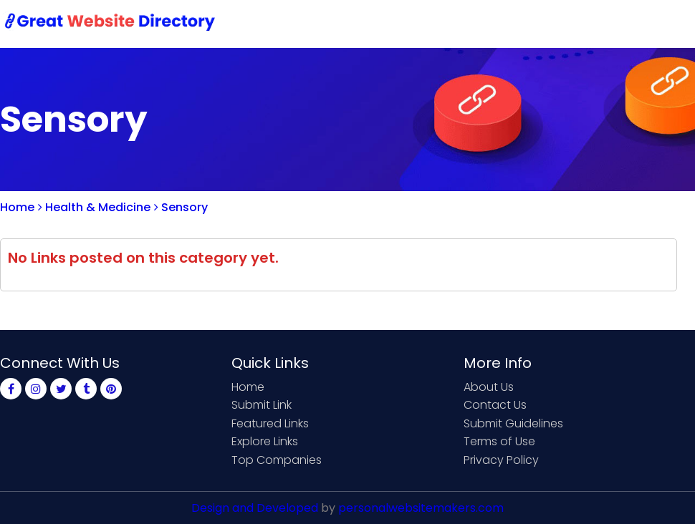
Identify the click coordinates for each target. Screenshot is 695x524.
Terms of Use (499, 441)
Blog (672, 23)
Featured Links (270, 423)
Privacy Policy (501, 460)
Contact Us (492, 23)
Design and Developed (254, 508)
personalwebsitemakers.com (421, 508)
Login (623, 23)
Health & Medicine (94, 207)
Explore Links (264, 441)
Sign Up (566, 23)
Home (337, 23)
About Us (489, 387)
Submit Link (406, 23)
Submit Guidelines (513, 423)
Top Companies (276, 460)
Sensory (181, 207)
